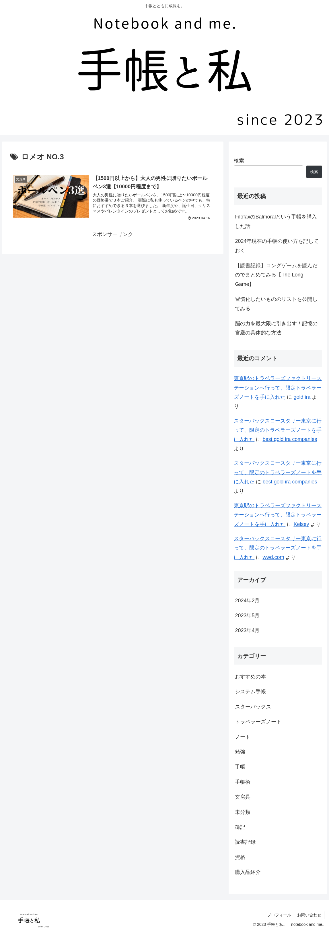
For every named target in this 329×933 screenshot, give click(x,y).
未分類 (242, 812)
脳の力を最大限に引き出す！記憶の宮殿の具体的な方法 (276, 328)
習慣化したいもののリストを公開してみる (276, 303)
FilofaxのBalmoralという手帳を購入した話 (276, 221)
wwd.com (273, 557)
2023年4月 (247, 630)
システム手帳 (250, 691)
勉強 (240, 752)
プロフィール (279, 915)
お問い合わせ (309, 915)
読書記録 (245, 842)
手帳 (240, 767)
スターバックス (253, 707)
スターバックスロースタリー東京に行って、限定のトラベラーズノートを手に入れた (278, 430)
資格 (240, 857)
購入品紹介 (248, 872)
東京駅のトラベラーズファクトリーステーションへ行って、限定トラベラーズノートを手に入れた (278, 387)
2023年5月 (247, 615)
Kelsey (301, 524)
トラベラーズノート (258, 722)
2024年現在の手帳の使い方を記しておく (277, 245)
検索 (239, 161)
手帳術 (242, 782)
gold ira (301, 397)
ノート (242, 737)
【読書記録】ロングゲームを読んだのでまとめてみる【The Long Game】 (276, 275)
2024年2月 (247, 600)
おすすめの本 (250, 677)
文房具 (242, 797)
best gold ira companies (289, 439)
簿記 (240, 827)
